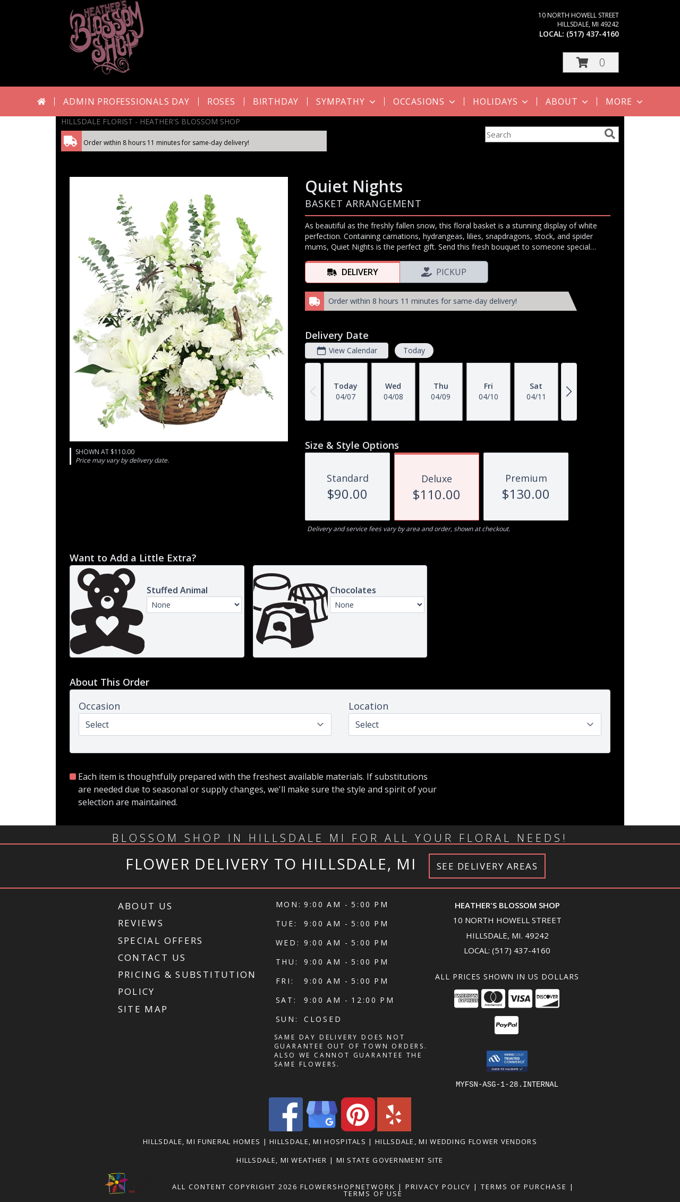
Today (414, 350)
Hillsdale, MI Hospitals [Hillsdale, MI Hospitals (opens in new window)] (317, 1141)
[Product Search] (542, 134)
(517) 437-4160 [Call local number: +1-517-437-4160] (592, 34)
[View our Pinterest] (358, 1128)
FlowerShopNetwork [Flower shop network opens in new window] (347, 1186)
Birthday (276, 101)
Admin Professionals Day (126, 101)
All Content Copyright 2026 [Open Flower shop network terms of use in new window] (235, 1186)
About (568, 101)
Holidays (501, 101)
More (625, 101)
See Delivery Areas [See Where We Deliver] (487, 866)
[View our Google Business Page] (322, 1128)
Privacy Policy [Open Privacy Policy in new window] (438, 1186)
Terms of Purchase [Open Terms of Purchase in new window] (524, 1186)
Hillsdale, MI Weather (281, 1159)
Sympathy (346, 101)
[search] (609, 134)
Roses (221, 101)
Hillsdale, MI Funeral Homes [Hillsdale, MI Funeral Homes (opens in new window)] (201, 1141)
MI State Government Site (390, 1159)
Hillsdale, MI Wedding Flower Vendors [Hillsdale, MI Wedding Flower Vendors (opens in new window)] (456, 1141)
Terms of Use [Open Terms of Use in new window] (373, 1193)
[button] (591, 62)
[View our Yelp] (394, 1128)
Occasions (425, 101)
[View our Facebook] (286, 1128)
